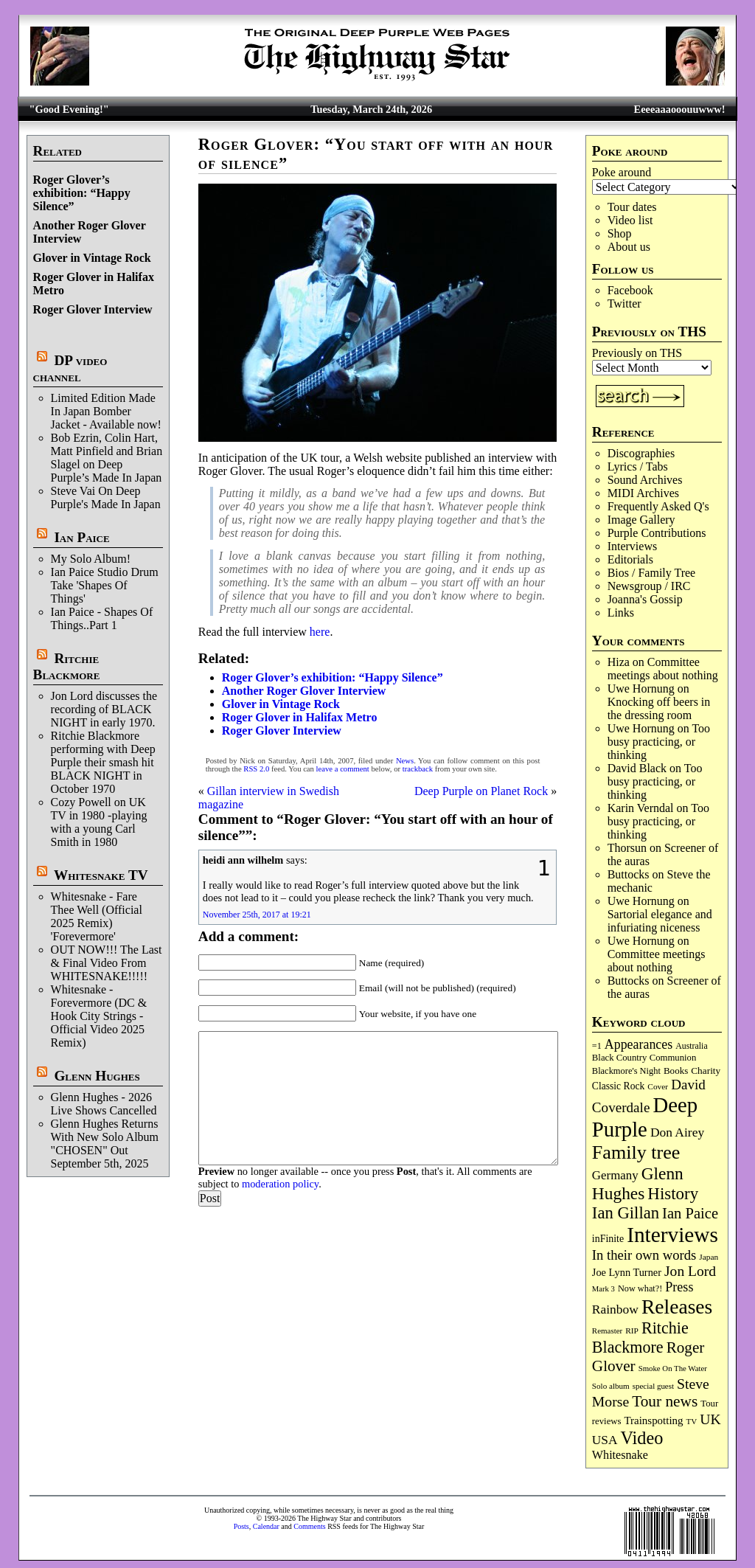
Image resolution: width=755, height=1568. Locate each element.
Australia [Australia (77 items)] (691, 1046)
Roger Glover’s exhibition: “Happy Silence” (82, 192)
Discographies (641, 453)
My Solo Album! (91, 558)
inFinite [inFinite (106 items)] (608, 1238)
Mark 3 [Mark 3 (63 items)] (603, 1289)
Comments (309, 1526)
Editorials (630, 559)
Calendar (266, 1526)
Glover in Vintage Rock (92, 257)
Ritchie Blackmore (66, 666)
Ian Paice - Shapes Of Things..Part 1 (102, 618)
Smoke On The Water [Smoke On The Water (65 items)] (673, 1368)
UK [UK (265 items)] (710, 1419)
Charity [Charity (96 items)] (705, 1070)
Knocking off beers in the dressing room (659, 708)
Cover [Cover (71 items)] (657, 1086)
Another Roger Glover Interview (304, 690)
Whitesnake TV (101, 875)
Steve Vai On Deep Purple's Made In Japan (106, 497)
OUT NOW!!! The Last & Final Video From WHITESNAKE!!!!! (106, 962)
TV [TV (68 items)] (691, 1421)
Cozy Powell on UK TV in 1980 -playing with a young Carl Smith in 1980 (99, 822)
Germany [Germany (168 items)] (615, 1175)
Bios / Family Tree (652, 572)
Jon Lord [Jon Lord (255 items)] (690, 1271)
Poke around (621, 172)
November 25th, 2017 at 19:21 (257, 914)
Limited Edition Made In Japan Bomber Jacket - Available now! (106, 411)
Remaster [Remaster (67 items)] (607, 1330)
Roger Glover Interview (93, 309)
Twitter (624, 303)
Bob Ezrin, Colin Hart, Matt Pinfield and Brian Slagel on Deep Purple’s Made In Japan (107, 457)
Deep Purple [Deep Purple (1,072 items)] (644, 1117)
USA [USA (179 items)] (605, 1440)
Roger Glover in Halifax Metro (300, 717)
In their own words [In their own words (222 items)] (644, 1255)
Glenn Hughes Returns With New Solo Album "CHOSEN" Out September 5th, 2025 (105, 1143)
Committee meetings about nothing (663, 668)
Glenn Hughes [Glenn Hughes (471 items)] (637, 1183)
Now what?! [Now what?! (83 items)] (640, 1288)
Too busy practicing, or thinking (659, 741)
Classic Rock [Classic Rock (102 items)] (618, 1086)
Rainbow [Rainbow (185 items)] (615, 1309)
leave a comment (342, 769)
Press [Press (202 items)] (679, 1287)
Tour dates (632, 207)
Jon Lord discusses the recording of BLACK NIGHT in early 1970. (104, 709)
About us (629, 246)
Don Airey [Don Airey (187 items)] (677, 1132)
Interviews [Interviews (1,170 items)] (672, 1234)
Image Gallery (641, 519)
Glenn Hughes (96, 1075)
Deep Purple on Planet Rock (481, 791)
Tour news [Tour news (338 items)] (664, 1401)
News (405, 761)
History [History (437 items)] (672, 1193)
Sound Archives (645, 479)
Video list (630, 220)
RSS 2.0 (256, 769)
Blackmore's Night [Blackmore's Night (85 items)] (626, 1071)
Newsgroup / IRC (649, 586)
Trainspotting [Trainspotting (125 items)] (653, 1420)
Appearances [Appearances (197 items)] (638, 1044)
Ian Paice (81, 537)
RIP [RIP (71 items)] (632, 1330)
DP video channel (70, 368)
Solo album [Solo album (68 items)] (611, 1385)
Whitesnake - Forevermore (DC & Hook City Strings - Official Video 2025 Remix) (99, 1016)
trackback (418, 769)
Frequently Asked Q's (658, 506)
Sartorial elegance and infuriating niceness (660, 921)
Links (621, 612)
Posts (241, 1526)
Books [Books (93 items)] (676, 1070)
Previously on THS (637, 353)
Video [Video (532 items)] (642, 1438)
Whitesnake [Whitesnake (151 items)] (620, 1455)
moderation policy (280, 1184)
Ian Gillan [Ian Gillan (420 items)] (625, 1213)
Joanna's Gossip (645, 599)
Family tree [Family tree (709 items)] (636, 1152)
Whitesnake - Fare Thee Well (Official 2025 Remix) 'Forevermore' (96, 916)
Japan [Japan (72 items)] (708, 1256)
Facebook (630, 290)
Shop (620, 233)
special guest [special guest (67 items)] (653, 1385)
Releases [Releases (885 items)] (676, 1306)
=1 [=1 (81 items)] (597, 1046)
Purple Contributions (657, 533)
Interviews (633, 546)
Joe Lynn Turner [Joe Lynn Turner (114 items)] (626, 1272)
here (320, 631)
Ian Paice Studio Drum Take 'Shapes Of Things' (105, 585)
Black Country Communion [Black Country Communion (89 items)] (644, 1057)
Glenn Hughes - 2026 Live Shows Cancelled (104, 1104)
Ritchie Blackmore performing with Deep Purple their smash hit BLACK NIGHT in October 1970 (103, 762)
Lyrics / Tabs (638, 466)
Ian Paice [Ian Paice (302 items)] (690, 1213)
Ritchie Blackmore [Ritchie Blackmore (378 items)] (640, 1337)
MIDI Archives (643, 493)
